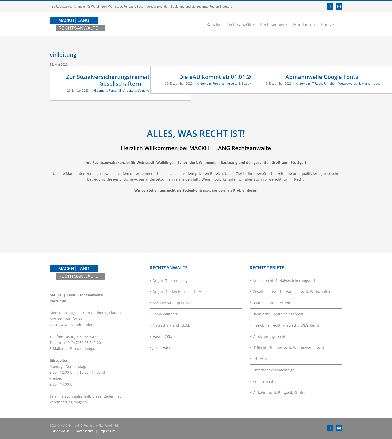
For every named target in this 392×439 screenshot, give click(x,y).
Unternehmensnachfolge (273, 370)
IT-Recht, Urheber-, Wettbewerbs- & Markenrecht (346, 83)
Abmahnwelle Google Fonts (322, 76)
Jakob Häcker (163, 347)
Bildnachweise (60, 431)
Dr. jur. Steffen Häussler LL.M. (178, 291)
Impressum (108, 431)
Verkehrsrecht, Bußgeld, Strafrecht (282, 392)
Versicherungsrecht (269, 336)
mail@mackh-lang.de (80, 348)
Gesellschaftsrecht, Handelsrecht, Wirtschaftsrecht (295, 291)
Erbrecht (260, 358)
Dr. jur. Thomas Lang (170, 280)
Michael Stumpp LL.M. (171, 302)
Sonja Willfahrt (165, 314)
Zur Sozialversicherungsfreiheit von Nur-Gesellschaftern (120, 80)
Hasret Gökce (164, 336)
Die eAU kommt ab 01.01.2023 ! (221, 76)
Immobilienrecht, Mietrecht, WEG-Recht (286, 325)
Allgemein (100, 90)
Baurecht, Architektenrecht (275, 302)
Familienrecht (264, 381)
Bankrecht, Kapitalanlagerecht (278, 314)
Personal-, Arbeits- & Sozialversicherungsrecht (141, 90)
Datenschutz (85, 431)
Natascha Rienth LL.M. (171, 325)
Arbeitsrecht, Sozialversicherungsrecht (285, 280)
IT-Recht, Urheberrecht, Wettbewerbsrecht (288, 347)
